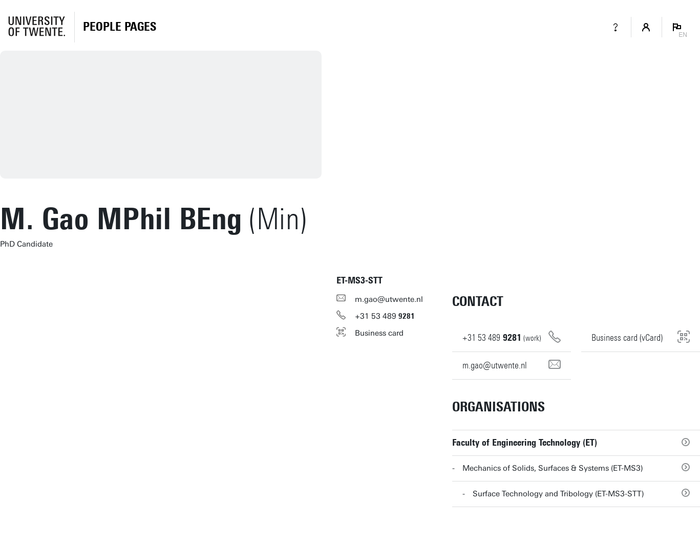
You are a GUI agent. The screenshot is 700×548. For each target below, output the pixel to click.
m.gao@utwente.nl (389, 299)
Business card (379, 333)
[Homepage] (119, 27)
